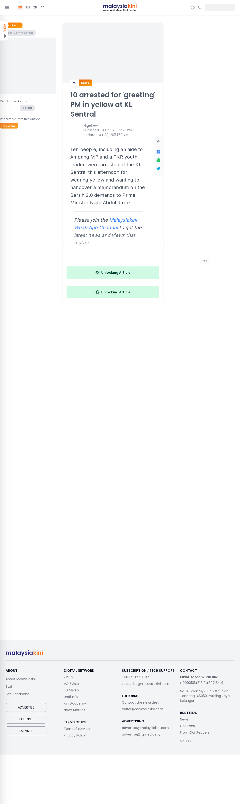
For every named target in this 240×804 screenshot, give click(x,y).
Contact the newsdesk (140, 702)
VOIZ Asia (71, 683)
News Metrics (74, 710)
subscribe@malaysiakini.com (145, 683)
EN (20, 7)
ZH (35, 7)
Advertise (26, 707)
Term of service (77, 728)
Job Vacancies (18, 694)
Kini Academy (75, 703)
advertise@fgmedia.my (141, 734)
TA (43, 7)
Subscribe (26, 719)
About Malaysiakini (21, 679)
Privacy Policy (75, 735)
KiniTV (68, 677)
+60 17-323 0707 (135, 677)
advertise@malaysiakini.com (145, 727)
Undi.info (71, 696)
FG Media (71, 690)
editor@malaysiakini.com (142, 709)
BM (28, 7)
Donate (26, 730)
